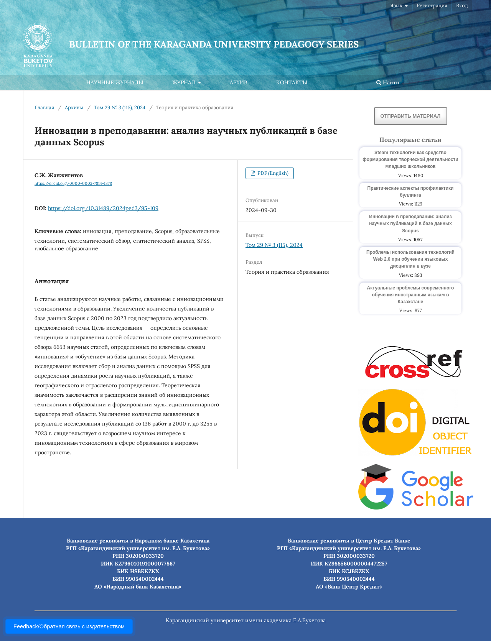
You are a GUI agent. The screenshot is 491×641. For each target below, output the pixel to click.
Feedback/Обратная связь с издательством (69, 626)
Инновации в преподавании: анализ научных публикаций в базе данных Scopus (410, 223)
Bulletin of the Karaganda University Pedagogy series (214, 44)
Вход (462, 5)
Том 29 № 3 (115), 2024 (119, 107)
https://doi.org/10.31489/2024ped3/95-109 (103, 208)
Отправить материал (411, 116)
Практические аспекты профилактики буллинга (410, 192)
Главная (44, 107)
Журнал (184, 82)
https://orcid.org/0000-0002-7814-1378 (73, 183)
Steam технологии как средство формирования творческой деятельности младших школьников (410, 159)
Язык (397, 5)
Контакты (292, 82)
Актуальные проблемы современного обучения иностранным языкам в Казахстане (410, 294)
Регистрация (432, 5)
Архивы (74, 107)
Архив (238, 82)
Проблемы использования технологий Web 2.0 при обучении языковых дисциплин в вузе (410, 259)
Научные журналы (114, 82)
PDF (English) (272, 173)
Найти (387, 82)
